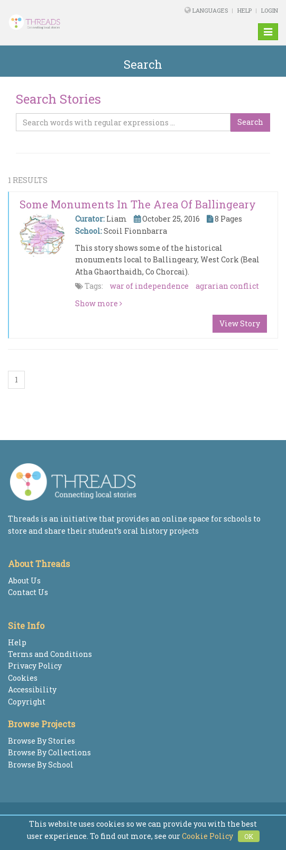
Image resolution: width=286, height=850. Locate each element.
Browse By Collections (49, 752)
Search (250, 122)
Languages (210, 10)
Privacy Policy (35, 666)
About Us (24, 580)
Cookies (23, 678)
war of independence (149, 286)
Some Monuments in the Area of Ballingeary (138, 204)
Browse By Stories (41, 741)
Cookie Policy (207, 836)
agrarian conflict (227, 286)
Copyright (26, 702)
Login (269, 10)
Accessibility (32, 689)
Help (244, 10)
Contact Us (28, 592)
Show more (98, 303)
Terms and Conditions (50, 654)
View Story (239, 323)
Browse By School (40, 765)
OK (248, 836)
